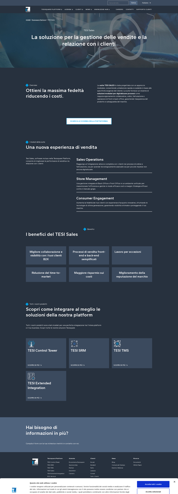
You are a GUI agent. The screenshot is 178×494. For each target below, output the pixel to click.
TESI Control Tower (53, 462)
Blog (113, 462)
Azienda (72, 458)
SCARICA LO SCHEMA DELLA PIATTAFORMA (89, 121)
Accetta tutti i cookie (153, 469)
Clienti (92, 458)
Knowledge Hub (101, 9)
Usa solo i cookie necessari (153, 484)
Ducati (92, 462)
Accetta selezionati (153, 476)
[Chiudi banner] (174, 466)
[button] (146, 2)
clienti (78, 9)
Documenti (137, 462)
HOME (28, 20)
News (114, 458)
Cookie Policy (70, 482)
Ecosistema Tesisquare (76, 462)
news (88, 9)
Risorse (136, 458)
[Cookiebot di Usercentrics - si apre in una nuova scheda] (15, 489)
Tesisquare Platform (39, 20)
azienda (68, 9)
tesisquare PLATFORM (50, 9)
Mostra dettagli (119, 489)
